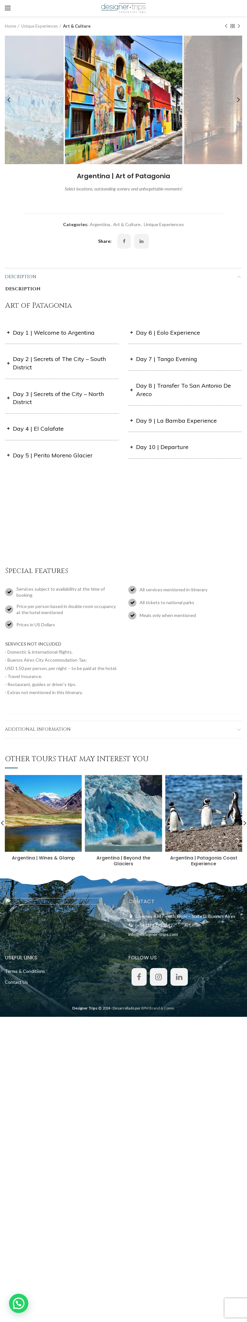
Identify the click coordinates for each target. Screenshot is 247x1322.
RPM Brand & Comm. (158, 1008)
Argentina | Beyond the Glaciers (123, 861)
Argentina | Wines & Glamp (43, 858)
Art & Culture (77, 26)
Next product (239, 26)
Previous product (226, 26)
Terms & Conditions (25, 971)
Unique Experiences (39, 26)
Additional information (38, 729)
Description (20, 277)
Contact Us (16, 982)
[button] (20, 1302)
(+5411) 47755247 (154, 925)
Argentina (100, 224)
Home (10, 26)
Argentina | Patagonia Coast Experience (203, 861)
